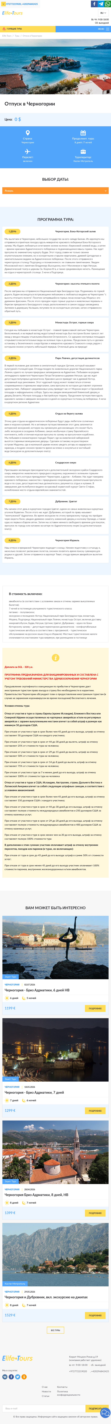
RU (101, 13)
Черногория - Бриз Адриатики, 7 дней (34, 1092)
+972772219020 (13, 4)
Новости (46, 1391)
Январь (9, 190)
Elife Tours (6, 36)
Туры (17, 36)
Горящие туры (12, 29)
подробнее (95, 1009)
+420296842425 (30, 4)
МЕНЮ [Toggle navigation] (104, 29)
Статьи (45, 1396)
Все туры (55, 1330)
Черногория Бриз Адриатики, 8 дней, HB (36, 1195)
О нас (45, 1387)
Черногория (12, 985)
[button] (105, 1413)
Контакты (62, 1387)
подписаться (97, 1409)
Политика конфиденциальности (63, 1393)
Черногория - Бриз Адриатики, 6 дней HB (37, 990)
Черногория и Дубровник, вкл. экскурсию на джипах (46, 1297)
